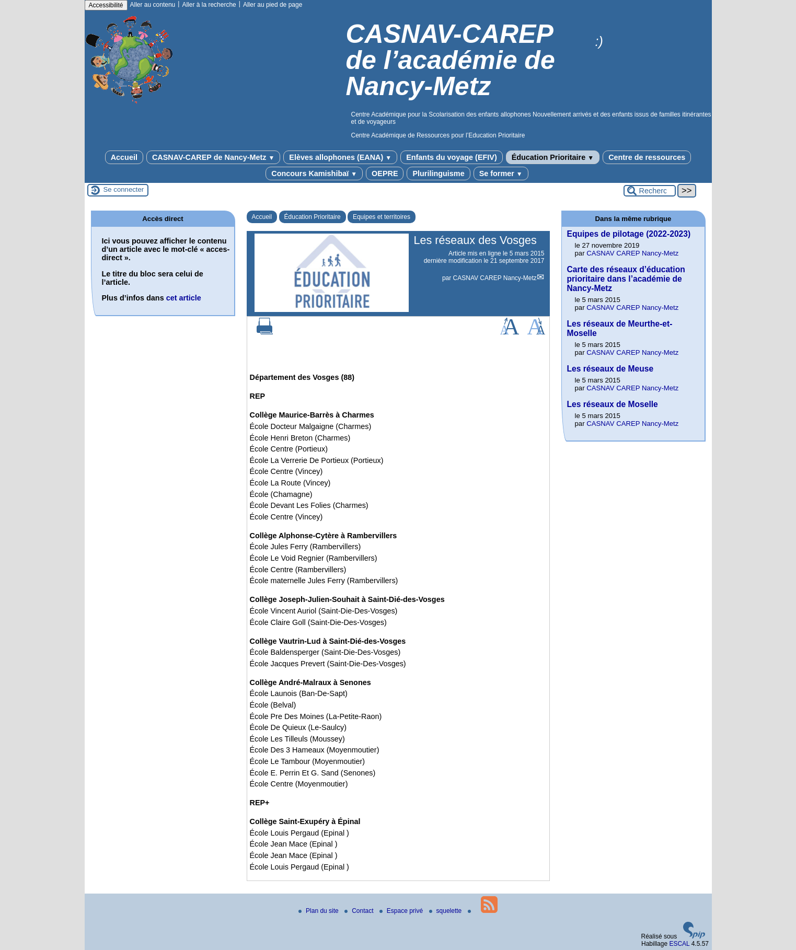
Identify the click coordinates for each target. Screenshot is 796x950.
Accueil (124, 157)
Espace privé (402, 910)
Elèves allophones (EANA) (340, 157)
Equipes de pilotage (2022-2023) (629, 233)
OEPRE (385, 173)
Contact (359, 910)
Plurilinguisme (438, 173)
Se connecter (123, 189)
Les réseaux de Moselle (612, 404)
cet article (183, 298)
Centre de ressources (646, 157)
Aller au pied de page (272, 4)
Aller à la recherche (209, 4)
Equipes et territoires (381, 217)
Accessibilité (106, 5)
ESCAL (679, 943)
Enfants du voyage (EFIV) (451, 157)
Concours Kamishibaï (314, 173)
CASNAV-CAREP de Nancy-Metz (213, 157)
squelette (446, 910)
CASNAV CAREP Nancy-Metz (495, 278)
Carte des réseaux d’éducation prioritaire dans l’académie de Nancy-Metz (626, 279)
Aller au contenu (153, 4)
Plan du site (319, 910)
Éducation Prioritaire (553, 157)
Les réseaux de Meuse (610, 368)
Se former (501, 173)
